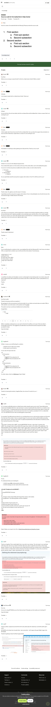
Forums (23, 677)
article (27, 304)
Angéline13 (5, 341)
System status (9, 682)
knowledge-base (5, 55)
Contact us (7, 684)
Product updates (25, 684)
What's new (42, 677)
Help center (8, 677)
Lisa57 (4, 541)
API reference (25, 682)
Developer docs (25, 680)
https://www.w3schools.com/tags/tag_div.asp (29, 529)
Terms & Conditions (15, 668)
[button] (1, 3)
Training (7, 680)
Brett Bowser (6, 605)
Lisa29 (4, 403)
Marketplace (42, 680)
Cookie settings (24, 668)
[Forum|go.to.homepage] (9, 3)
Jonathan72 (6, 296)
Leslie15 (5, 274)
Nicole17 (5, 74)
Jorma (4, 244)
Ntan (4, 22)
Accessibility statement (34, 668)
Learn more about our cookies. (27, 697)
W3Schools (16, 374)
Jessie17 (5, 108)
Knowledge (4, 10)
